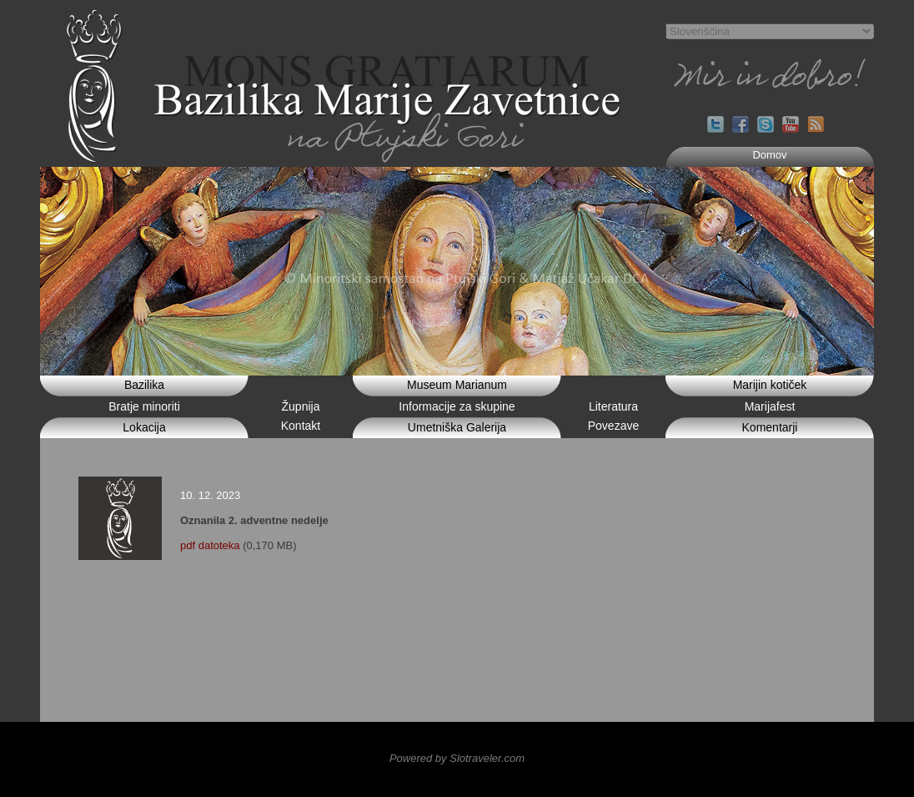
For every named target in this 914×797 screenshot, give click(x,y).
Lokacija (144, 427)
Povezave (613, 425)
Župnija (301, 406)
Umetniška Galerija (457, 427)
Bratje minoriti (144, 406)
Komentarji (770, 427)
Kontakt (300, 425)
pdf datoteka (210, 545)
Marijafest (770, 406)
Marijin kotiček (770, 384)
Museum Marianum (457, 384)
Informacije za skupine (457, 406)
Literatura (613, 406)
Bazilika (144, 384)
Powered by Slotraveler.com (457, 758)
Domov (769, 155)
